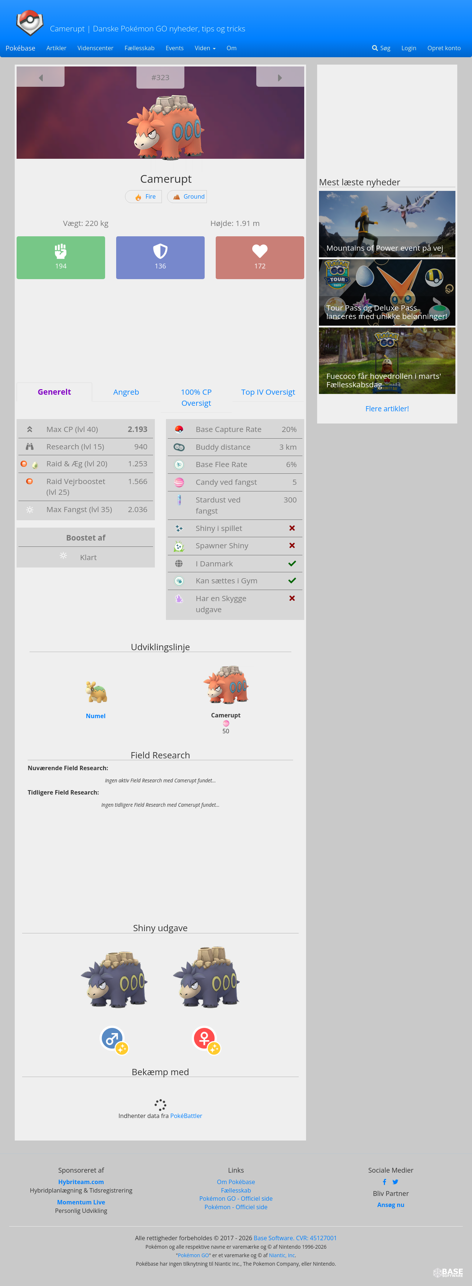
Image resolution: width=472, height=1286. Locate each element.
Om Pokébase (236, 1181)
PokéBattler (186, 1115)
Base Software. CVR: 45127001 (295, 1237)
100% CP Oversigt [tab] (196, 397)
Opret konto (444, 48)
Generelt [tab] (54, 392)
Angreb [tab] (126, 392)
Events (175, 48)
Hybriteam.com (81, 1181)
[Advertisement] (160, 331)
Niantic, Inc (282, 1254)
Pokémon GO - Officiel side (236, 1198)
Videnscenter (95, 48)
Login (409, 48)
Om (232, 48)
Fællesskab (140, 48)
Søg (380, 48)
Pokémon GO (193, 1254)
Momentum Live (81, 1201)
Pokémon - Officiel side (236, 1206)
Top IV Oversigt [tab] (268, 392)
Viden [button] (205, 48)
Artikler (56, 48)
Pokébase (20, 48)
